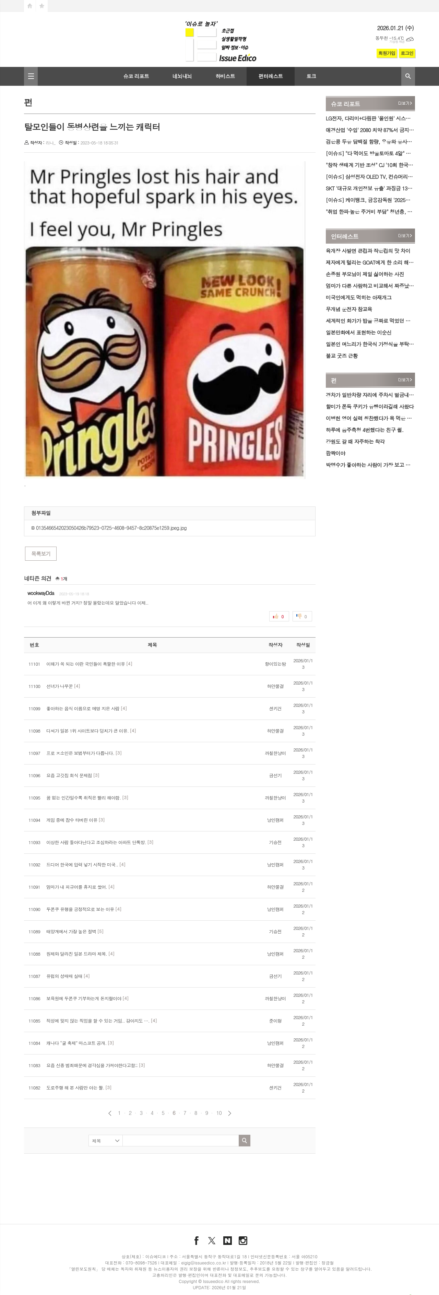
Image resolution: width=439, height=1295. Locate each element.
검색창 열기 (408, 76)
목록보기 (40, 553)
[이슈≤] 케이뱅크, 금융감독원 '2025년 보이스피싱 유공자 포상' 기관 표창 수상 (370, 199)
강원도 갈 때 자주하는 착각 (355, 441)
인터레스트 (344, 236)
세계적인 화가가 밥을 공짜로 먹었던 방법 (370, 320)
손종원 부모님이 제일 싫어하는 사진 (365, 274)
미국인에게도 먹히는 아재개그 (359, 297)
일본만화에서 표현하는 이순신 (359, 332)
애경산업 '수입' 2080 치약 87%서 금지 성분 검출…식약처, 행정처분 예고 (370, 129)
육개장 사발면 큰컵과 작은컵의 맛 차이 (368, 250)
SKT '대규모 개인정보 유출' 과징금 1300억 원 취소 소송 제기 (370, 188)
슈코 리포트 (136, 76)
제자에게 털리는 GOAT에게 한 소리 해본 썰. (370, 262)
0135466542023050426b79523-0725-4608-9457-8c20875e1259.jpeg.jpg (109, 527)
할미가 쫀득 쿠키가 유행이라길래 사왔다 (370, 406)
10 (219, 1112)
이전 (110, 1113)
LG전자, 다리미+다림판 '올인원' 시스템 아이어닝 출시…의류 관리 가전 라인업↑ (370, 118)
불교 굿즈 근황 (342, 355)
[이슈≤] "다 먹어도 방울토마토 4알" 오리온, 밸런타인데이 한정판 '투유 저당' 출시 (370, 153)
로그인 (407, 53)
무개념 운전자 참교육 (349, 309)
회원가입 (386, 53)
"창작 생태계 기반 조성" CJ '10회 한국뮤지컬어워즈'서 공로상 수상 (370, 164)
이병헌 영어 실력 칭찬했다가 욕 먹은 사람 (370, 418)
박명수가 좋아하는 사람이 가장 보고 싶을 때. (370, 464)
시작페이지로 (30, 6)
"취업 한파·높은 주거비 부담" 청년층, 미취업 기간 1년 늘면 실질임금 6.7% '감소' (370, 211)
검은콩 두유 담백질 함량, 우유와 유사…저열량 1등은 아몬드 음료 (370, 141)
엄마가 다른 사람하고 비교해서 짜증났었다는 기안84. (370, 285)
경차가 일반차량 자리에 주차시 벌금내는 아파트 (370, 394)
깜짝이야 (335, 453)
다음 (230, 1113)
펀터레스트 (271, 76)
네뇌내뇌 (182, 76)
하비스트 (225, 76)
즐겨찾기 (42, 6)
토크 (311, 76)
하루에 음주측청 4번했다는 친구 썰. (364, 429)
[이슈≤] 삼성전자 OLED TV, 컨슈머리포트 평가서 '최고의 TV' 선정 (370, 176)
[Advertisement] (169, 1179)
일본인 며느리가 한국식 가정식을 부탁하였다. (370, 344)
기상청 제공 (397, 41)
